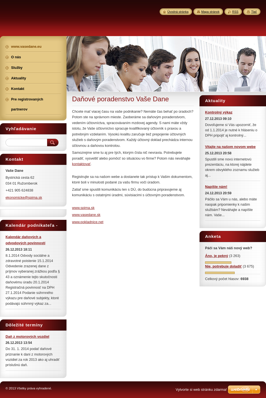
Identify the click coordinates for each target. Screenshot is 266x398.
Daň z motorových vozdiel (27, 336)
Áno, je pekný (216, 256)
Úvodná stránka (177, 11)
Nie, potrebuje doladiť (223, 266)
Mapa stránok (210, 11)
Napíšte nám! (216, 187)
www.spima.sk (83, 208)
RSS (235, 11)
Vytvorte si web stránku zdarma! (201, 389)
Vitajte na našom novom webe (230, 147)
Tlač (254, 11)
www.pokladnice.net (87, 222)
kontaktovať (81, 164)
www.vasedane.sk (86, 215)
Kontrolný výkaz (218, 112)
